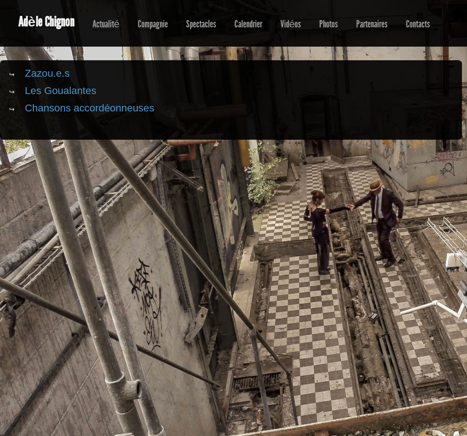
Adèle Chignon (46, 22)
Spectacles (201, 24)
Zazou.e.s (47, 73)
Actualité (106, 24)
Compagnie (153, 24)
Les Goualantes (60, 90)
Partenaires (372, 24)
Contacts (418, 24)
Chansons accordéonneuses (89, 108)
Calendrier (248, 24)
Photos (328, 24)
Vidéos (290, 24)
